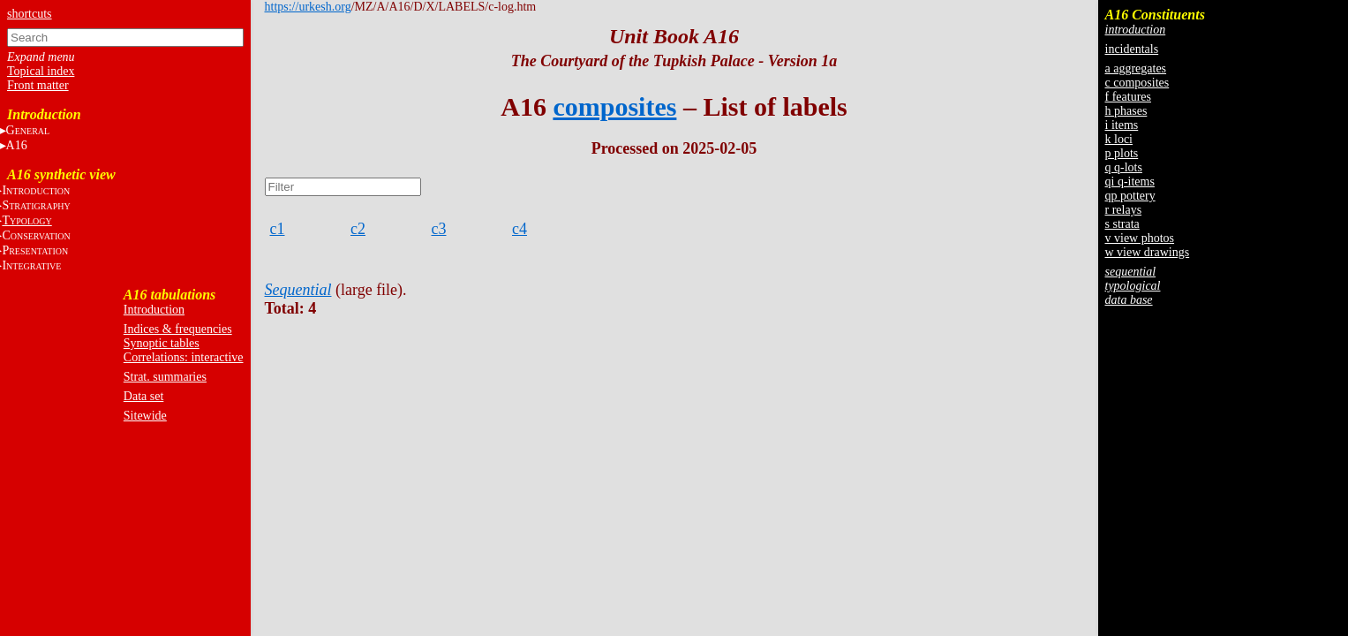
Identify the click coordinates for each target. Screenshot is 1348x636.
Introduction (154, 309)
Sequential (298, 290)
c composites (1137, 82)
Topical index (40, 71)
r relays (1123, 209)
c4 (519, 229)
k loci (1119, 139)
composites (614, 106)
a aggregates (1136, 68)
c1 (277, 229)
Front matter (38, 85)
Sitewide (145, 415)
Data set (143, 396)
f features (1128, 96)
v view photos (1140, 238)
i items (1122, 125)
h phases (1126, 110)
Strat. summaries (165, 376)
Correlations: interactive (184, 357)
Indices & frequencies (178, 329)
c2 (357, 229)
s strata (1122, 224)
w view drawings (1147, 252)
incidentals (1132, 49)
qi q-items (1130, 181)
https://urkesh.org (308, 6)
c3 (439, 229)
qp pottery (1130, 195)
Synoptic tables (162, 343)
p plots (1122, 153)
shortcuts (29, 13)
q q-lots (1123, 167)
